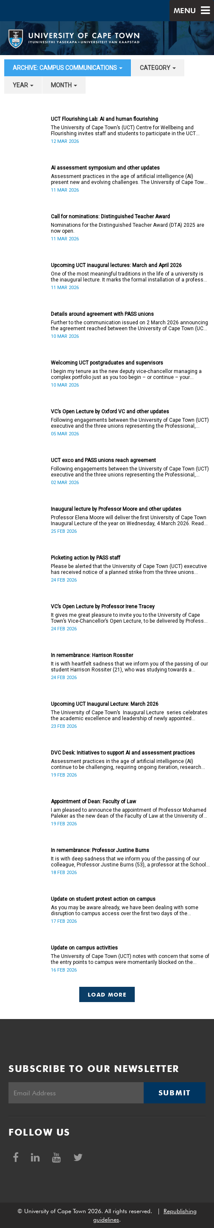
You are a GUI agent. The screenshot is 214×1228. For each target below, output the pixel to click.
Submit (174, 1093)
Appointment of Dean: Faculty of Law (93, 802)
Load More (107, 994)
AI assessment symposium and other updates (105, 168)
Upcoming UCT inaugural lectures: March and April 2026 (116, 265)
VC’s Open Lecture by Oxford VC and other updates (110, 412)
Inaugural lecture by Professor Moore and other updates (116, 509)
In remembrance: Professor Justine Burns (100, 850)
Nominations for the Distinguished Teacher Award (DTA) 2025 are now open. (127, 228)
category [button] (158, 67)
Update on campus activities (84, 948)
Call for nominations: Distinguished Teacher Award (110, 217)
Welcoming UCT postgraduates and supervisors (107, 363)
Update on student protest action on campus (103, 899)
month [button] (64, 85)
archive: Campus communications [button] (67, 67)
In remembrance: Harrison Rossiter (92, 655)
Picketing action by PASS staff (85, 558)
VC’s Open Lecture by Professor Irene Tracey (103, 607)
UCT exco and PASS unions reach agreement (103, 460)
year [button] (23, 85)
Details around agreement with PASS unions (102, 314)
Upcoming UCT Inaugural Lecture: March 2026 (104, 704)
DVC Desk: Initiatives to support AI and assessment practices (123, 753)
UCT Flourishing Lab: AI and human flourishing (104, 119)
